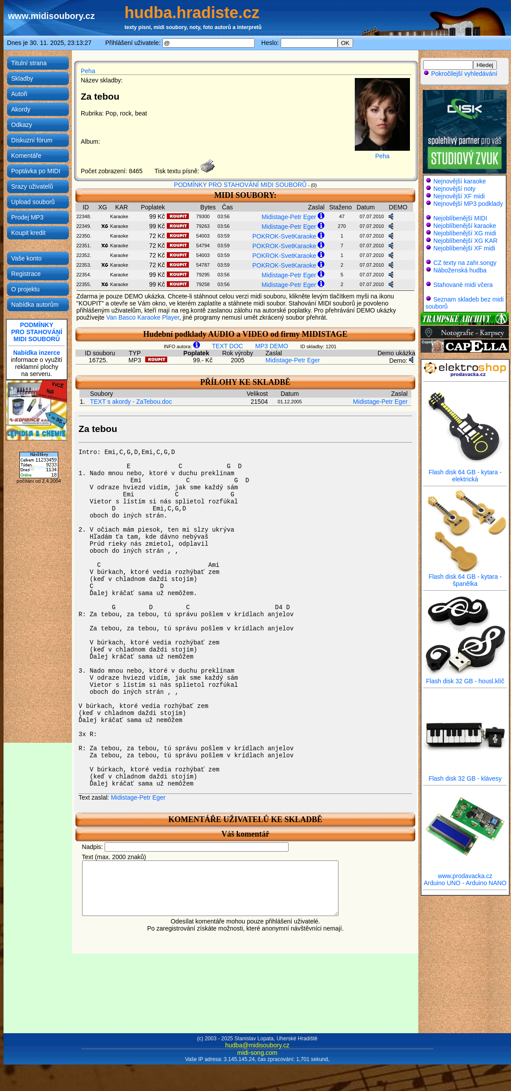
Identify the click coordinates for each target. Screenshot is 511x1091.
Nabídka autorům (34, 304)
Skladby (22, 78)
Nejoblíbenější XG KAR (465, 240)
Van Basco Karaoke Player (143, 317)
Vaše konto (26, 258)
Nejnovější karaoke (459, 181)
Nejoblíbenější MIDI (460, 218)
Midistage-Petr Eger (289, 216)
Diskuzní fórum (31, 140)
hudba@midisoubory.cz (257, 1045)
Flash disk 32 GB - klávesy (465, 775)
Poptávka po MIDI (35, 171)
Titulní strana (28, 63)
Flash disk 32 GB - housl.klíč (465, 678)
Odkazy (21, 124)
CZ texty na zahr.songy (464, 262)
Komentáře (26, 155)
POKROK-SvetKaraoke (284, 236)
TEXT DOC (227, 346)
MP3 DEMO (271, 346)
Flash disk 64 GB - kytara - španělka (465, 577)
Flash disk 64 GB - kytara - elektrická (465, 473)
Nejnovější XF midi (459, 196)
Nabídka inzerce (36, 352)
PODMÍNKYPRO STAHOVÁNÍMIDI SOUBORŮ (36, 332)
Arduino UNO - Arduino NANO (465, 882)
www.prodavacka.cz (465, 873)
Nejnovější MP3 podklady (468, 203)
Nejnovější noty (454, 188)
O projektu (25, 289)
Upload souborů (33, 201)
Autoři (19, 93)
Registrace (26, 273)
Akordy (20, 109)
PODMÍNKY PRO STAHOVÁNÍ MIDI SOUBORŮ (240, 184)
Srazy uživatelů (32, 186)
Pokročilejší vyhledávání (460, 73)
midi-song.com (257, 1052)
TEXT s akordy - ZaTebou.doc (131, 401)
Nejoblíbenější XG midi (464, 233)
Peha (88, 70)
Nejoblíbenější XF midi (464, 248)
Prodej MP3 (27, 217)
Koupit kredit (28, 232)
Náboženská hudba (460, 270)
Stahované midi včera (463, 284)
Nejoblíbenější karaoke (464, 225)
